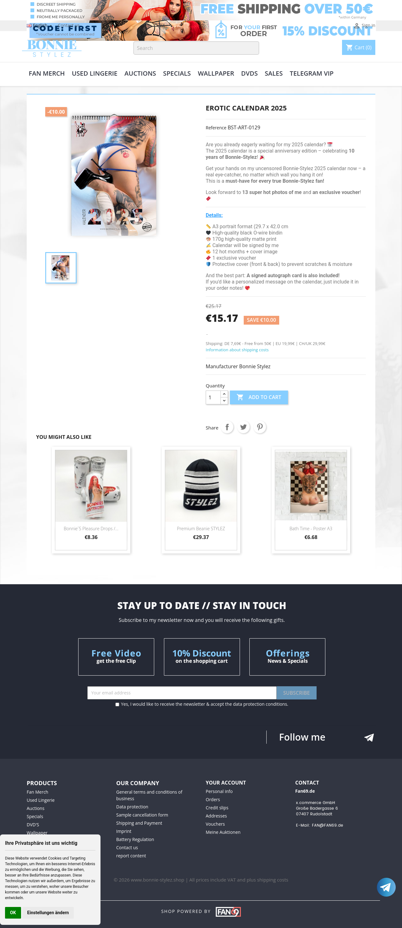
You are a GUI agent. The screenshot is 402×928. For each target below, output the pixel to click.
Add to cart (258, 397)
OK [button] (13, 912)
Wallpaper (216, 74)
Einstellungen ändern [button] (48, 912)
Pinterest (259, 427)
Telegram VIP (312, 74)
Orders (213, 799)
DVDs (249, 74)
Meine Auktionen (223, 832)
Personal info (219, 791)
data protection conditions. (260, 704)
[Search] (196, 48)
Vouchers (215, 824)
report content (131, 856)
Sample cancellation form (142, 815)
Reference (216, 128)
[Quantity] (213, 397)
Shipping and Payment (139, 823)
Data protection (132, 807)
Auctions (140, 74)
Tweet (243, 427)
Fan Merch (47, 74)
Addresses (216, 816)
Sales (274, 74)
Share (227, 427)
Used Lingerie (94, 74)
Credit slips (217, 808)
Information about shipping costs (237, 350)
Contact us (68, 25)
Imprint (123, 831)
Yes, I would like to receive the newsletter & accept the (201, 704)
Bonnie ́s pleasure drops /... (91, 528)
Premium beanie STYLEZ (201, 528)
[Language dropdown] (40, 25)
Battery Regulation (135, 839)
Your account (226, 782)
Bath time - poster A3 (311, 528)
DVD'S (33, 825)
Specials (177, 74)
